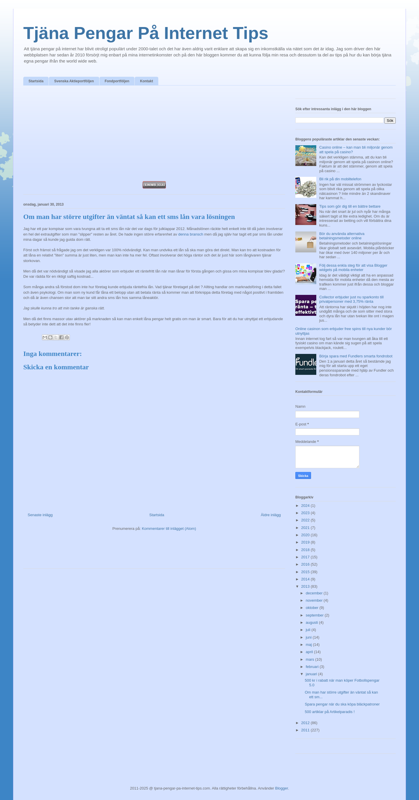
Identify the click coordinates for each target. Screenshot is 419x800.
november (315, 600)
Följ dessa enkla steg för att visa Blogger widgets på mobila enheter (353, 267)
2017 (306, 557)
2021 (306, 527)
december (315, 593)
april (310, 652)
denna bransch (190, 234)
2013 (306, 586)
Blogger (281, 788)
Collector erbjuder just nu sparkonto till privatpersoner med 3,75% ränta (351, 299)
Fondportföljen (117, 81)
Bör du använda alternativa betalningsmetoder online (341, 235)
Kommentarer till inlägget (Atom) (169, 528)
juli (309, 630)
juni (309, 637)
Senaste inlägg (40, 515)
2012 (306, 723)
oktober (312, 607)
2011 (306, 730)
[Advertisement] (154, 135)
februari (313, 666)
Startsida (36, 81)
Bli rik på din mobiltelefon (340, 179)
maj (309, 644)
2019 (306, 542)
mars (310, 659)
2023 (306, 513)
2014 (306, 579)
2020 (306, 535)
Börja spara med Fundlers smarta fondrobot (355, 356)
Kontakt (146, 81)
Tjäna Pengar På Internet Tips (145, 33)
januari (312, 674)
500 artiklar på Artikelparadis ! (329, 712)
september (315, 615)
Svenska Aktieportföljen (74, 81)
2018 (306, 550)
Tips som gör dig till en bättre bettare (350, 206)
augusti (312, 622)
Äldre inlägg (271, 515)
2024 (306, 505)
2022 (306, 520)
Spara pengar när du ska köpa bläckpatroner (342, 704)
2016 (306, 564)
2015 (306, 572)
